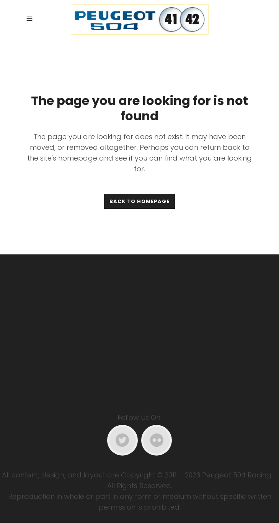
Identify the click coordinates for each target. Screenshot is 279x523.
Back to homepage (139, 201)
